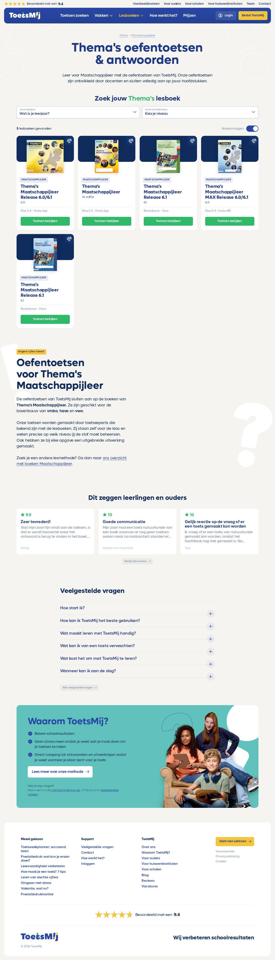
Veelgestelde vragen (97, 847)
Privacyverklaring (228, 856)
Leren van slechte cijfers (39, 877)
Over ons (148, 847)
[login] (225, 15)
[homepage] (24, 15)
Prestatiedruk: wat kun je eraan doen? (45, 858)
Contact (87, 852)
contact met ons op (66, 790)
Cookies (221, 861)
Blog (145, 875)
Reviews (148, 881)
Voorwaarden (225, 851)
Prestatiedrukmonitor (37, 894)
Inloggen (88, 864)
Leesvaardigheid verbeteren (43, 866)
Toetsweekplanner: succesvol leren (43, 849)
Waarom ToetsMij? (156, 852)
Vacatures (149, 886)
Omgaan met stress (36, 883)
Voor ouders (151, 858)
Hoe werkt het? (92, 858)
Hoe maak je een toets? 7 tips (43, 872)
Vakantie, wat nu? (35, 888)
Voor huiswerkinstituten (160, 864)
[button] (78, 112)
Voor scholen (151, 869)
